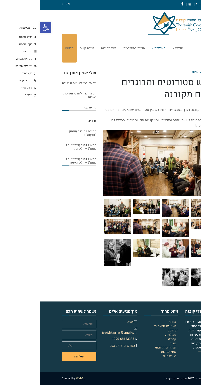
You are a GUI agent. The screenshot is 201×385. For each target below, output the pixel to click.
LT (23, 3)
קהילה (132, 339)
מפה (90, 322)
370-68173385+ (167, 4)
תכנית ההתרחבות (125, 347)
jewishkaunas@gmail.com (79, 332)
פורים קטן (49, 107)
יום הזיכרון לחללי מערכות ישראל (39, 95)
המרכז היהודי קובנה (82, 345)
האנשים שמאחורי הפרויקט (126, 328)
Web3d (40, 378)
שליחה (39, 356)
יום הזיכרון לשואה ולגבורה (39, 83)
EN (28, 3)
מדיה (133, 343)
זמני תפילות (128, 352)
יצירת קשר (129, 356)
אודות (132, 322)
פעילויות (130, 334)
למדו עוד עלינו (168, 352)
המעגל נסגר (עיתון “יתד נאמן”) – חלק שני (41, 147)
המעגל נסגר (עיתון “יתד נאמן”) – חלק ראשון (41, 161)
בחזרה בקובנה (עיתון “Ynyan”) (42, 133)
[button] (5, 27)
